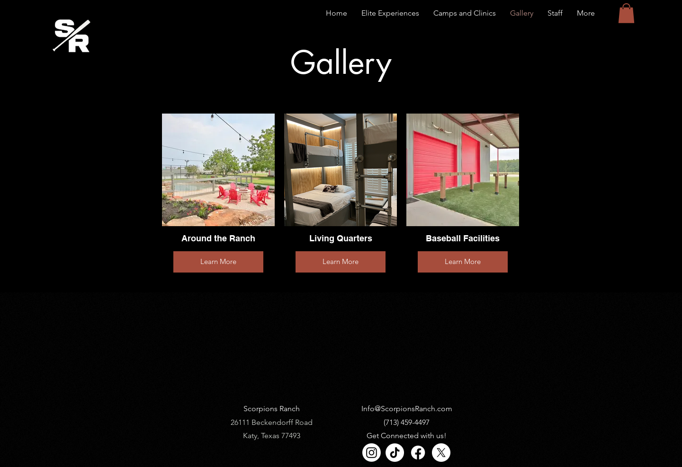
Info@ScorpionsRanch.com (406, 408)
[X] (441, 452)
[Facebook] (418, 452)
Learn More (218, 261)
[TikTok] (395, 452)
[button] (626, 13)
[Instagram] (371, 452)
